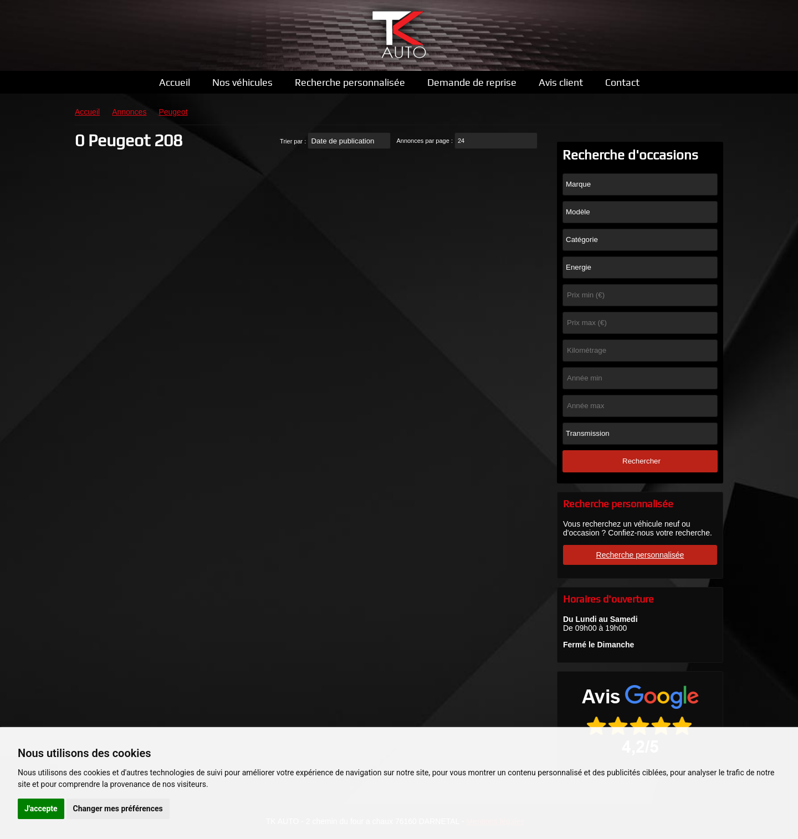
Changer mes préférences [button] (118, 808)
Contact (622, 82)
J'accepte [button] (41, 808)
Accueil (174, 82)
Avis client (561, 82)
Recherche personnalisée (350, 82)
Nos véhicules (242, 82)
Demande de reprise (471, 82)
